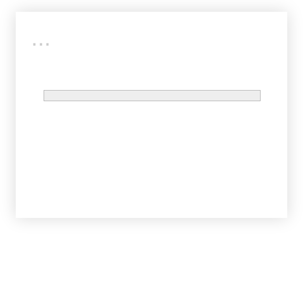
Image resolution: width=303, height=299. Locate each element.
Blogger (179, 199)
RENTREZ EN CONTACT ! (160, 150)
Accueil (151, 109)
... (41, 38)
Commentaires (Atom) (84, 120)
